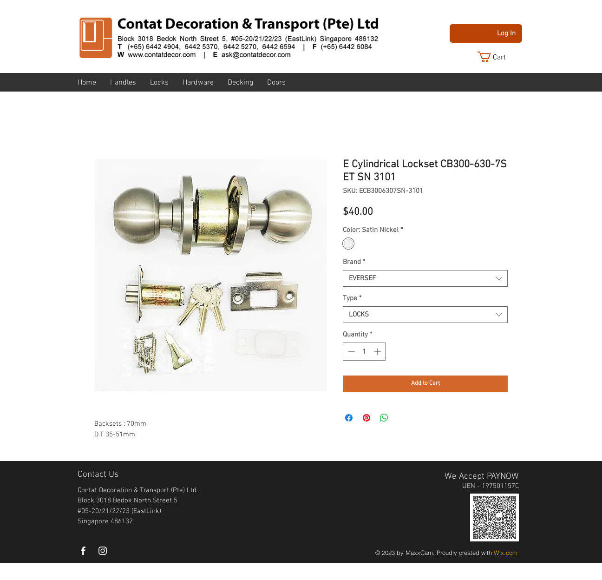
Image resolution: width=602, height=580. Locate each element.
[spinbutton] (364, 351)
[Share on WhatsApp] (384, 417)
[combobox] (425, 278)
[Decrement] (350, 351)
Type (352, 298)
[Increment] (378, 351)
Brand (354, 262)
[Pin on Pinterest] (366, 417)
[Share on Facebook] (348, 417)
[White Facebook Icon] (83, 550)
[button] (499, 57)
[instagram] (102, 550)
